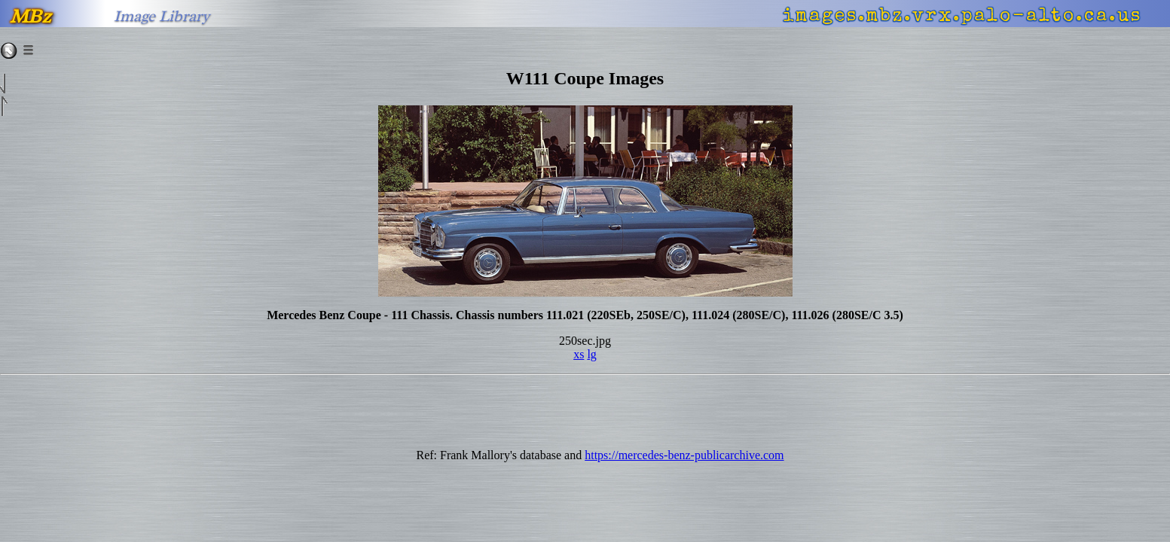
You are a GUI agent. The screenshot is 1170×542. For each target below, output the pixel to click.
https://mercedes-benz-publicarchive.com (684, 455)
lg (591, 354)
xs (578, 354)
